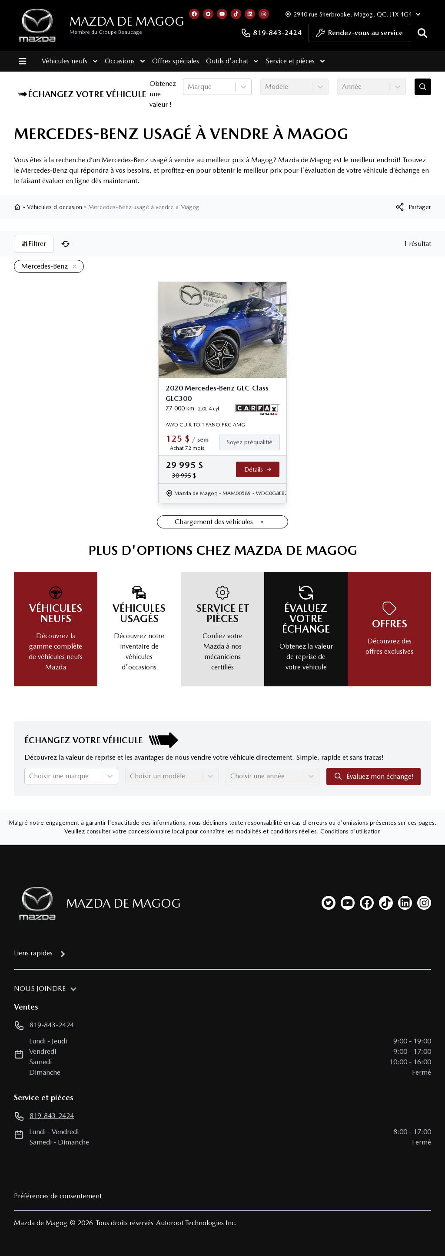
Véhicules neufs (70, 61)
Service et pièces (295, 61)
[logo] (37, 25)
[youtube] (348, 903)
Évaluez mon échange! (373, 776)
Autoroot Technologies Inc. (196, 1223)
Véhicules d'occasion (54, 206)
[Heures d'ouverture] (351, 14)
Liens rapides (33, 953)
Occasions (125, 61)
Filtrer (33, 243)
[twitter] (328, 903)
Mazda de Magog (127, 21)
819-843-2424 (271, 33)
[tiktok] (386, 903)
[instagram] (424, 903)
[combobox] (188, 87)
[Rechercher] (422, 33)
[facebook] (367, 903)
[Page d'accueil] (35, 903)
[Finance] (253, 442)
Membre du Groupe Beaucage (106, 32)
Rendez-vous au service (359, 35)
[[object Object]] (413, 207)
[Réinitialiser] (65, 244)
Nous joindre (40, 988)
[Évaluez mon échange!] (423, 87)
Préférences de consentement (58, 1196)
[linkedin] (405, 903)
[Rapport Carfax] (257, 409)
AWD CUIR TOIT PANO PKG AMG (205, 425)
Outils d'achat (232, 61)
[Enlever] (73, 267)
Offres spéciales (175, 61)
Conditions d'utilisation (350, 831)
